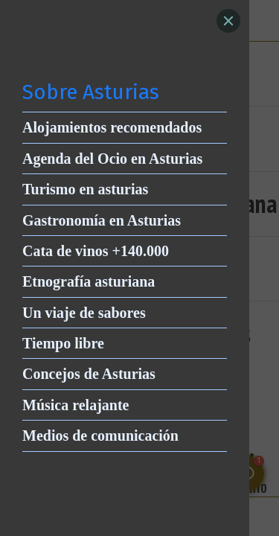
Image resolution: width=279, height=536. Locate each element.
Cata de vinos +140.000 (95, 251)
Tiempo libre (63, 343)
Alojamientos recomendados (112, 127)
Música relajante (75, 405)
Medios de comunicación (100, 435)
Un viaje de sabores (84, 312)
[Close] (228, 21)
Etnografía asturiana (88, 281)
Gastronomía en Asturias (101, 220)
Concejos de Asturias (88, 374)
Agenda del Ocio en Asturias (112, 158)
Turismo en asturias (85, 189)
